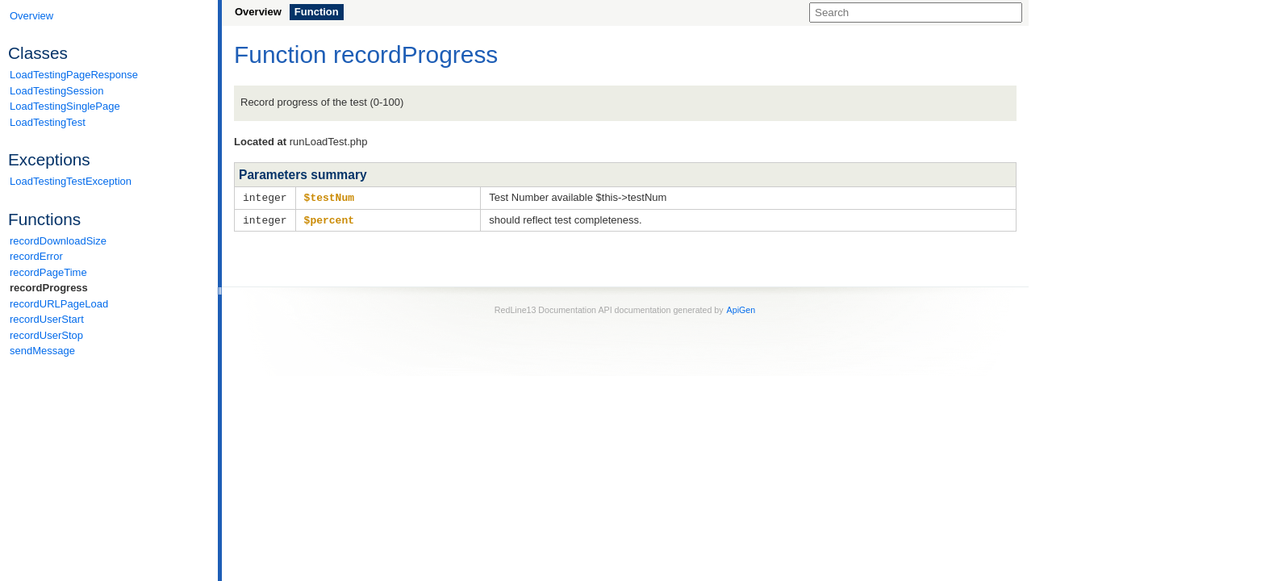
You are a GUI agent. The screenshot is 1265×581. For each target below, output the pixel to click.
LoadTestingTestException (71, 181)
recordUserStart (47, 319)
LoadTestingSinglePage (65, 106)
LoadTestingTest (48, 122)
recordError (36, 256)
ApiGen (741, 308)
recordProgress (49, 288)
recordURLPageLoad (59, 304)
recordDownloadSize (58, 241)
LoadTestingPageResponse (74, 75)
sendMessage (42, 351)
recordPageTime (48, 272)
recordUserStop (46, 335)
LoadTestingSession (56, 91)
